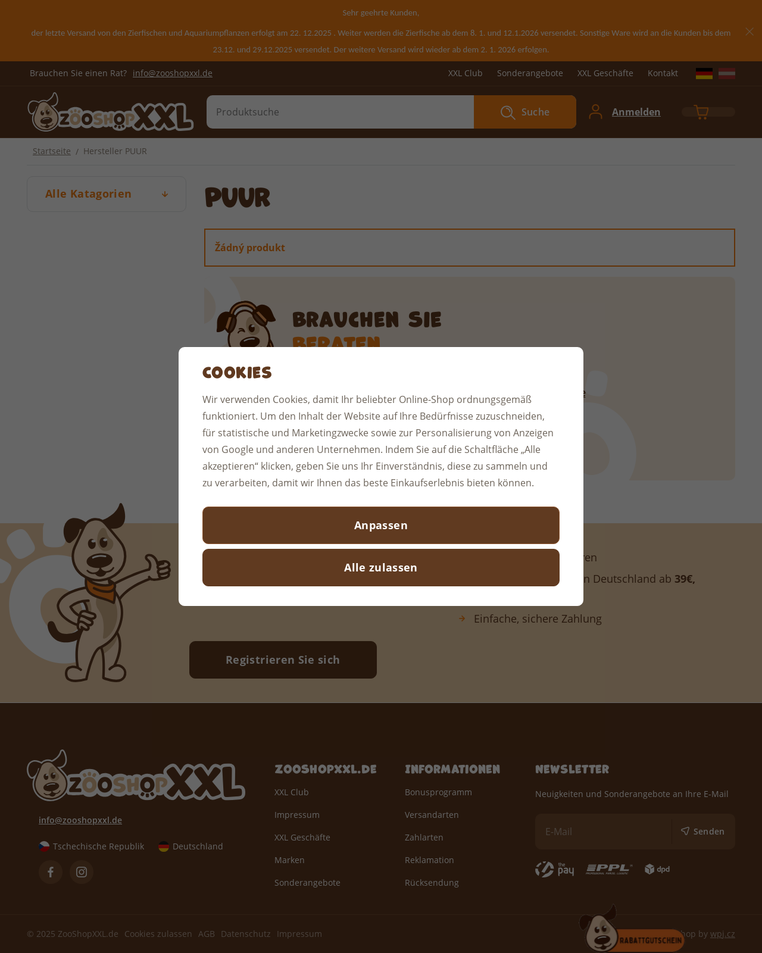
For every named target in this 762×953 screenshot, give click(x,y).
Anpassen (381, 525)
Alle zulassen (381, 567)
